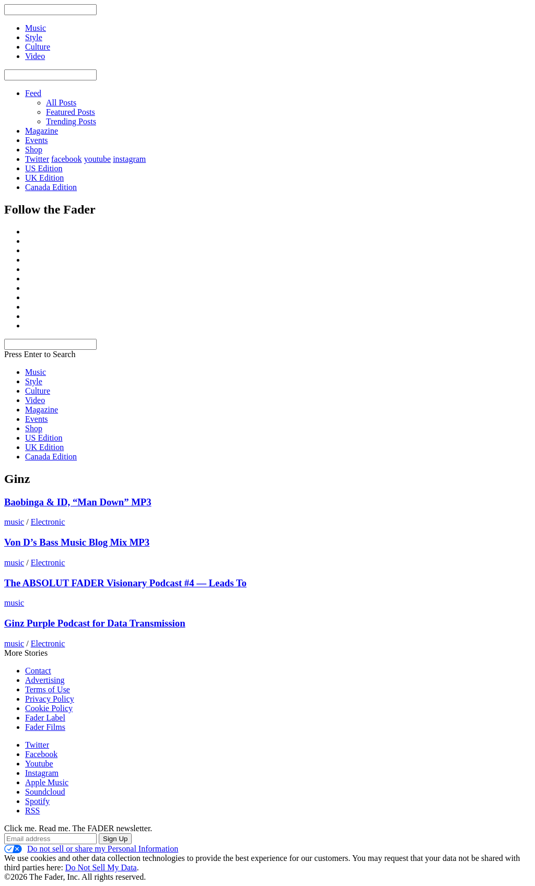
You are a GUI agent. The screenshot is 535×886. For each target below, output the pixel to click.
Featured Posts (70, 112)
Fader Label (45, 717)
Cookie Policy (49, 708)
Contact (38, 670)
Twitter (37, 159)
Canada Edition (51, 187)
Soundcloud (45, 791)
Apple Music (46, 782)
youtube (97, 159)
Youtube (39, 763)
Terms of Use (47, 689)
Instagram (42, 773)
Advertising (45, 680)
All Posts (61, 102)
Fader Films (45, 727)
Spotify (37, 801)
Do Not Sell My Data (101, 867)
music (14, 521)
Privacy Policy (49, 698)
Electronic (48, 521)
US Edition (44, 168)
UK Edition (44, 177)
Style (33, 381)
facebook (66, 159)
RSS (32, 810)
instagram (129, 159)
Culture (37, 390)
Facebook (41, 754)
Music (35, 372)
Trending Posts (71, 121)
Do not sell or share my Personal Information (91, 849)
